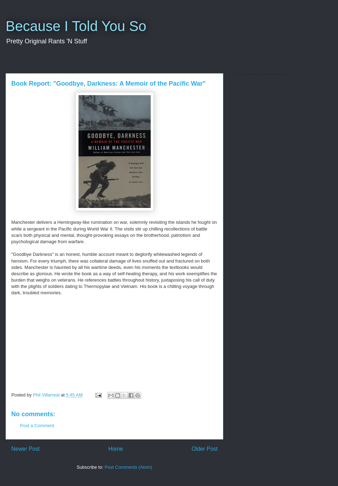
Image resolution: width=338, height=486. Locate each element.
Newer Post (25, 449)
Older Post (205, 449)
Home (115, 449)
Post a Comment (37, 425)
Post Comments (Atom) (128, 467)
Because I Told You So (76, 26)
